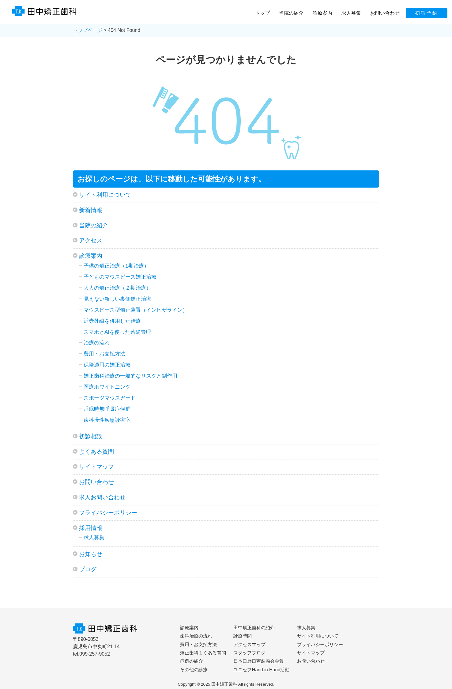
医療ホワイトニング (107, 387)
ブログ (87, 569)
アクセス (90, 240)
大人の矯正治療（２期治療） (117, 288)
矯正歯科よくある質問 (203, 652)
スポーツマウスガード (110, 398)
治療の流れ (97, 343)
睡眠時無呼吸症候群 (107, 409)
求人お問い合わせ (102, 497)
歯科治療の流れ (196, 635)
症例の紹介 (191, 661)
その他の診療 (194, 669)
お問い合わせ (96, 482)
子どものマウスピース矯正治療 (120, 277)
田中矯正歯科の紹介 (254, 627)
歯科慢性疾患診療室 (107, 420)
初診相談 (90, 436)
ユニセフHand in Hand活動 (261, 669)
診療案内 (90, 256)
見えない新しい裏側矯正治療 (117, 299)
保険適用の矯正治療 (107, 365)
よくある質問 (96, 451)
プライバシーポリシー (108, 512)
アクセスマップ (249, 644)
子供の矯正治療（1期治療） (116, 266)
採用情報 (90, 528)
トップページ (87, 30)
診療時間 (242, 635)
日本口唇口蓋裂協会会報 (258, 661)
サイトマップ (96, 466)
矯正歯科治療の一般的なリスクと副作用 (130, 376)
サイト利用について (105, 195)
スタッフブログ (249, 652)
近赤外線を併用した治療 (112, 321)
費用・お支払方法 (104, 354)
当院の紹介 (93, 225)
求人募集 (94, 538)
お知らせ (90, 554)
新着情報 (90, 210)
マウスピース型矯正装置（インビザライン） (136, 310)
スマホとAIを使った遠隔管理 (117, 332)
